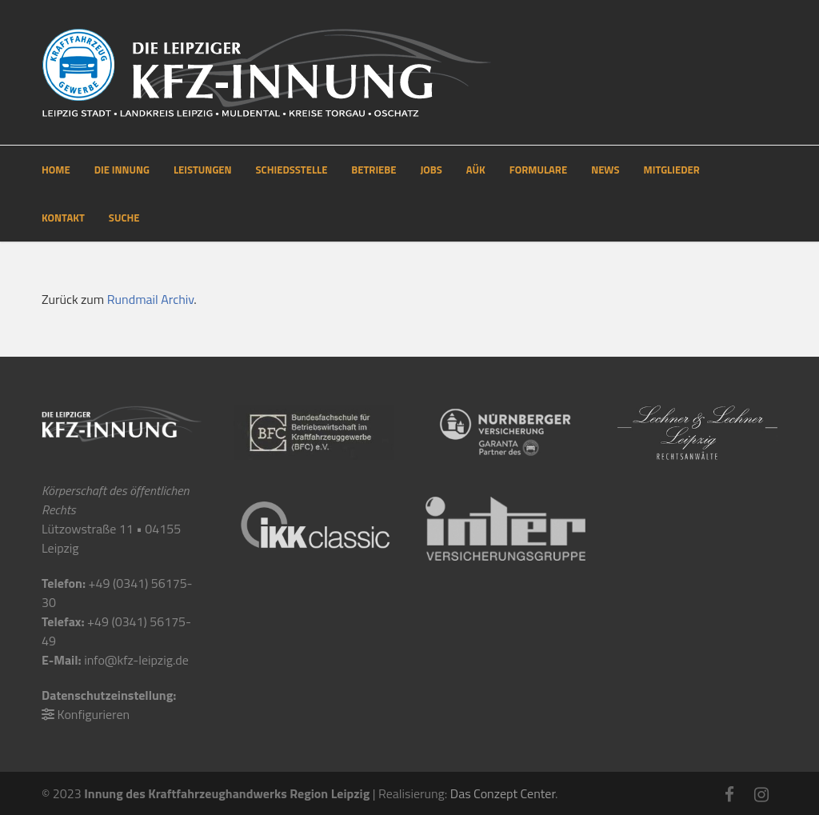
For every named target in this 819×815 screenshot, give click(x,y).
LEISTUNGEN (203, 170)
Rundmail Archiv (150, 299)
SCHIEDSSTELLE (292, 170)
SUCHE (124, 218)
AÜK (475, 170)
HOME (56, 170)
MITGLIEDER (672, 170)
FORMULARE (538, 170)
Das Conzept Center (502, 793)
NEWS (605, 170)
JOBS (430, 170)
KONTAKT (63, 218)
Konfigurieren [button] (94, 714)
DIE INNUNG (122, 170)
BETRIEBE (373, 170)
